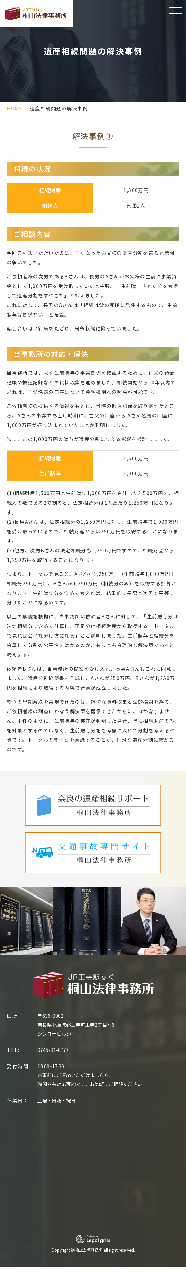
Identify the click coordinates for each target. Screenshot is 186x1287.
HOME (14, 108)
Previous (6, 914)
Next (180, 914)
